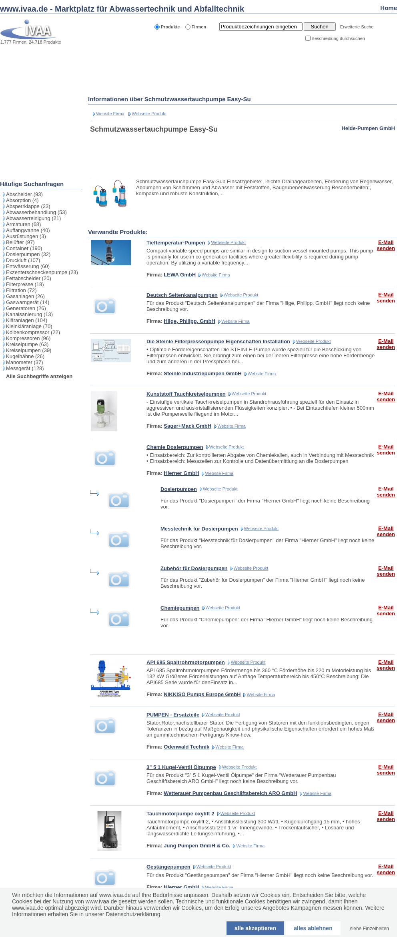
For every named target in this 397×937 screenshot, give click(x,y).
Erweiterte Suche (357, 26)
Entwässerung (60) (28, 266)
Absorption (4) (22, 200)
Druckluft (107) (23, 260)
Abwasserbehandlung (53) (36, 212)
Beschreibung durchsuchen (338, 38)
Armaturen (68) (23, 224)
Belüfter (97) (20, 242)
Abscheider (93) (24, 194)
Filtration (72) (21, 290)
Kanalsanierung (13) (29, 314)
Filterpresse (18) (25, 284)
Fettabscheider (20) (28, 278)
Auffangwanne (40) (28, 230)
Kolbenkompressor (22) (33, 332)
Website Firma (110, 113)
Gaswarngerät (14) (27, 302)
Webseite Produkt (149, 113)
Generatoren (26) (26, 308)
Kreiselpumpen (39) (28, 350)
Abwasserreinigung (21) (33, 218)
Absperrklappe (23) (28, 206)
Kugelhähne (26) (25, 356)
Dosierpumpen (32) (28, 254)
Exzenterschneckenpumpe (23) (42, 272)
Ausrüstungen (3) (26, 236)
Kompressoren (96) (28, 338)
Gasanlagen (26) (25, 296)
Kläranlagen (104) (26, 320)
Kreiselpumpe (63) (27, 344)
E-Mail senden (386, 245)
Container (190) (24, 248)
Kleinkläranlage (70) (29, 326)
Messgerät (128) (25, 368)
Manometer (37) (24, 362)
